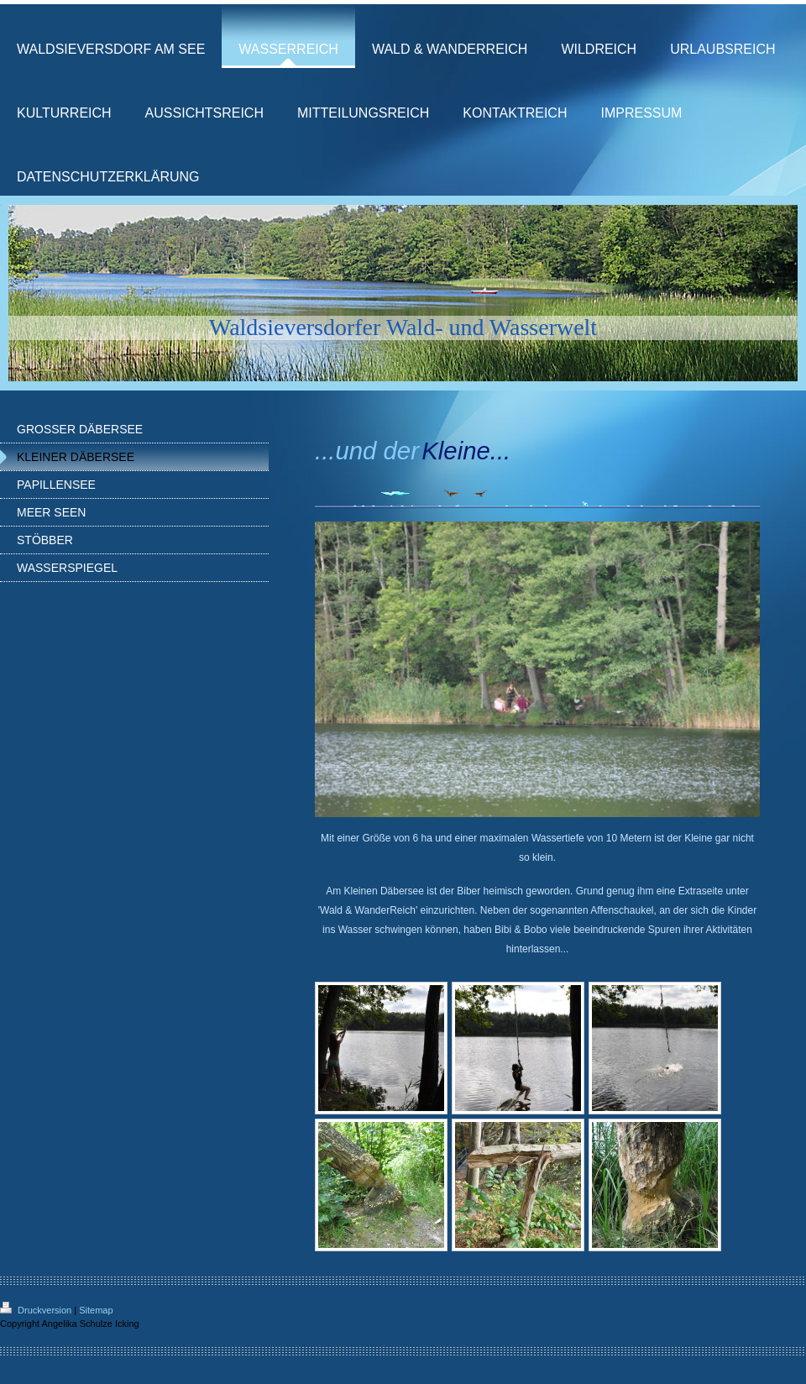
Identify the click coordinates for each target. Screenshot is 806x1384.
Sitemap (96, 1310)
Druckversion (37, 1310)
